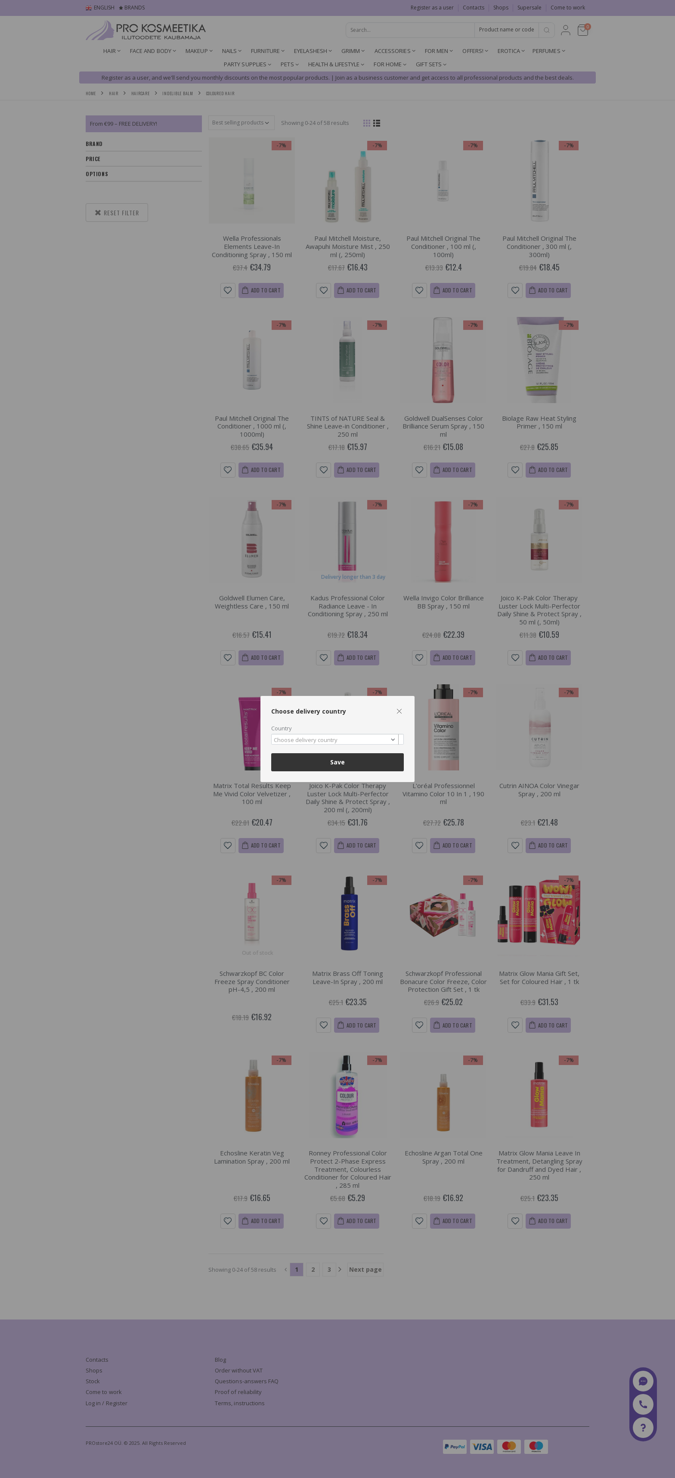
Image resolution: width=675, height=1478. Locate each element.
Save (337, 762)
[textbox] (335, 740)
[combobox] (337, 739)
